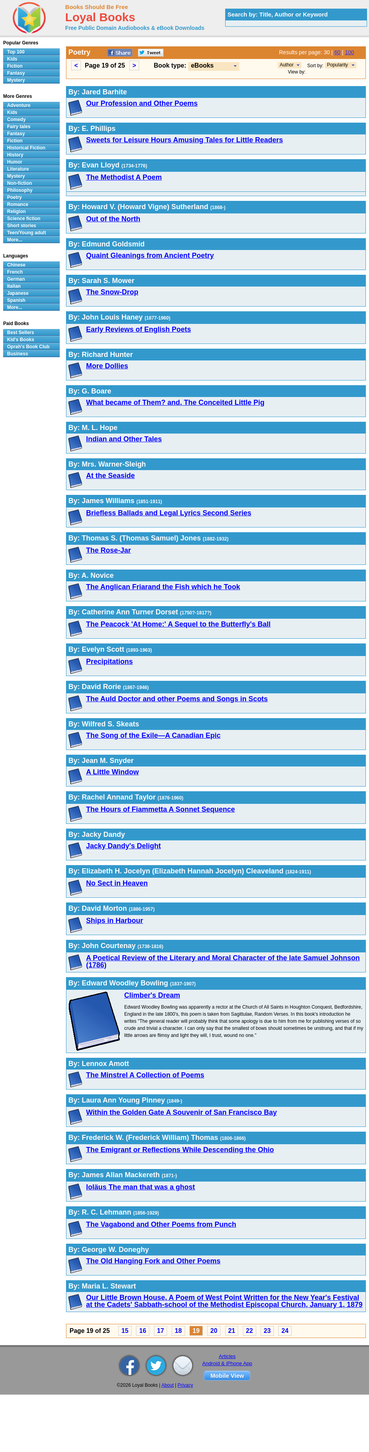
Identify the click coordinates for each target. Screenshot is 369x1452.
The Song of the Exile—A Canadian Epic (153, 735)
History (15, 155)
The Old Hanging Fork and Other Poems (153, 1261)
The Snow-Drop (112, 292)
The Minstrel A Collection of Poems (145, 1075)
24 (284, 1330)
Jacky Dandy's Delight (123, 846)
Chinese (16, 265)
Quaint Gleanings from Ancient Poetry (150, 255)
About (168, 1385)
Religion (16, 211)
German (16, 279)
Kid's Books (20, 339)
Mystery (16, 80)
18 (178, 1330)
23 (267, 1330)
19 (196, 1330)
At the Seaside (110, 476)
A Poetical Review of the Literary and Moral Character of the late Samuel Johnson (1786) (223, 961)
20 (213, 1330)
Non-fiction (19, 183)
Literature (18, 169)
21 (231, 1330)
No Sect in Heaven (117, 883)
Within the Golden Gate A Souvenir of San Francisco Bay (181, 1112)
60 (337, 52)
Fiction (14, 66)
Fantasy (16, 73)
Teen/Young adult (26, 232)
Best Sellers (20, 332)
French (15, 272)
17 (160, 1330)
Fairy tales (18, 126)
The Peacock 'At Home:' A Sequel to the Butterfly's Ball (178, 624)
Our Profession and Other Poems (142, 103)
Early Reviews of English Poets (138, 329)
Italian (14, 286)
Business (17, 354)
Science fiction (23, 218)
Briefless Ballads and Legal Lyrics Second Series (169, 513)
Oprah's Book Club (28, 346)
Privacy (185, 1385)
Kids (12, 59)
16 (142, 1330)
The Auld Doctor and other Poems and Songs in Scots (177, 699)
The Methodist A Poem (124, 177)
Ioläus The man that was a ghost (140, 1187)
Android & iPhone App (227, 1363)
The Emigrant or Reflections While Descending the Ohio (180, 1150)
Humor (14, 162)
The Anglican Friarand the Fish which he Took (163, 587)
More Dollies (107, 366)
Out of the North (113, 219)
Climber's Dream (152, 995)
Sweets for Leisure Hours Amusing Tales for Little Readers (184, 140)
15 (125, 1330)
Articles (227, 1356)
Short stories (21, 225)
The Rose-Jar (108, 550)
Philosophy (20, 190)
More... (14, 240)
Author (287, 65)
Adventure (18, 105)
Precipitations (109, 661)
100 (349, 52)
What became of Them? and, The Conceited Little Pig (175, 402)
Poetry (14, 197)
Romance (17, 204)
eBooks (202, 65)
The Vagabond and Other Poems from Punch (161, 1224)
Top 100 (15, 52)
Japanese (18, 293)
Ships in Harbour (114, 921)
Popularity (337, 65)
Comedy (16, 119)
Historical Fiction (26, 148)
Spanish (16, 300)
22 (249, 1330)
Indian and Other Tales (124, 439)
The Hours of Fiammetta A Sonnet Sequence (160, 809)
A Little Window (112, 772)
